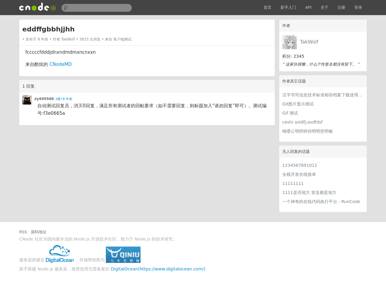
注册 (341, 7)
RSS (23, 232)
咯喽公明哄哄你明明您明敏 (307, 131)
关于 (324, 7)
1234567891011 (299, 165)
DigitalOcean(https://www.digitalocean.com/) (158, 268)
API (308, 7)
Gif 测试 (290, 113)
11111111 (293, 183)
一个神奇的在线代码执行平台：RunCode (321, 201)
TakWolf (309, 42)
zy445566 (44, 99)
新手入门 (288, 7)
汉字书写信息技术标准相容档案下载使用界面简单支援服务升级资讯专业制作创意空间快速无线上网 (323, 94)
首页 (267, 7)
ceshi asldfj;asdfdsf (302, 122)
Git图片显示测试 (298, 104)
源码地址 (38, 232)
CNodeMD (60, 64)
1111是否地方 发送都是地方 (309, 192)
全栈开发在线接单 (299, 174)
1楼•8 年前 (63, 99)
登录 (358, 7)
